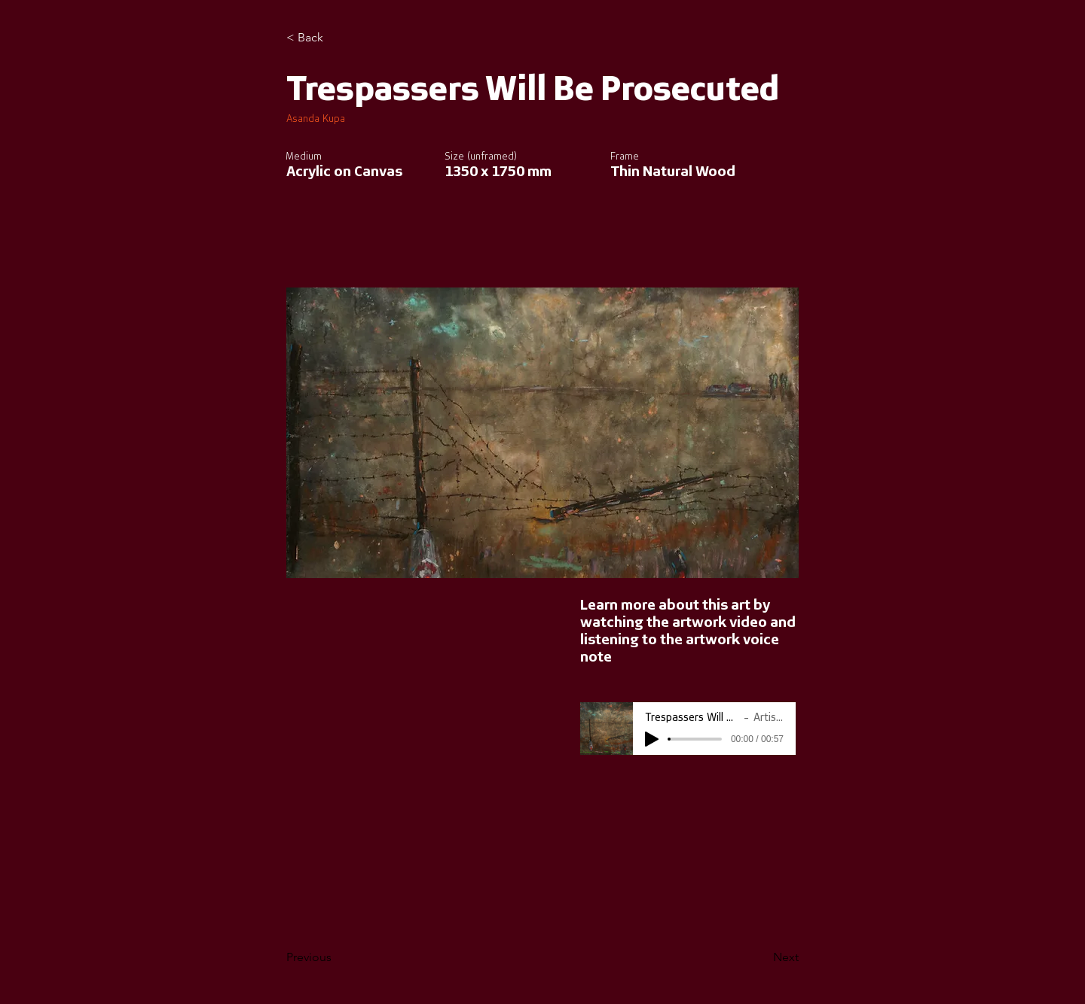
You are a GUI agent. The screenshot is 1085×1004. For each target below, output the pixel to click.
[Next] (761, 957)
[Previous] (336, 957)
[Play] (652, 739)
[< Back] (336, 38)
